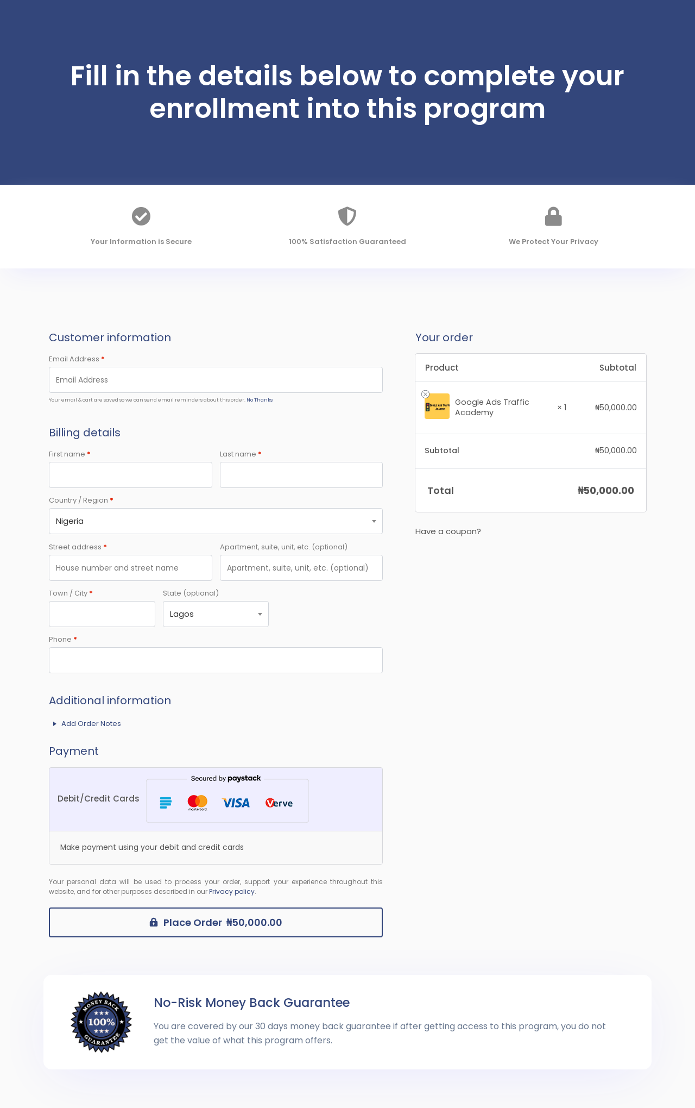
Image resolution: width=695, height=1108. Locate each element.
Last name (241, 454)
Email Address (77, 358)
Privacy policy (232, 891)
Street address (78, 546)
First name (70, 454)
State (191, 593)
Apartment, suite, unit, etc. (284, 546)
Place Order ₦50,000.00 (222, 922)
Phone (63, 639)
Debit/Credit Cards (183, 799)
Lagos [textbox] (182, 614)
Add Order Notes (85, 723)
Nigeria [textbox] (70, 521)
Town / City (71, 593)
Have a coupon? (448, 531)
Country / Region (81, 500)
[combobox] (216, 521)
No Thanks (260, 400)
